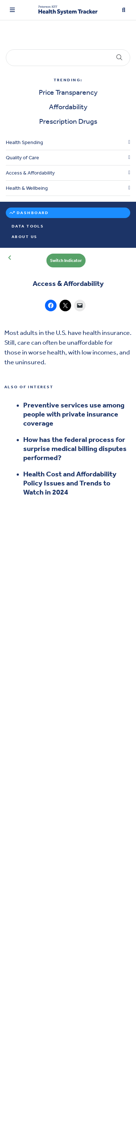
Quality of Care (22, 158)
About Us (24, 236)
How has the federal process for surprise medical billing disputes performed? (75, 448)
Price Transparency (68, 92)
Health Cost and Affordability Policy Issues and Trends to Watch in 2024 (69, 482)
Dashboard (33, 212)
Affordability (68, 106)
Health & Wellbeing (27, 188)
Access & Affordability (30, 173)
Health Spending (24, 142)
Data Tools (28, 226)
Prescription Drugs (68, 121)
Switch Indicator (66, 260)
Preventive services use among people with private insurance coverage (73, 414)
